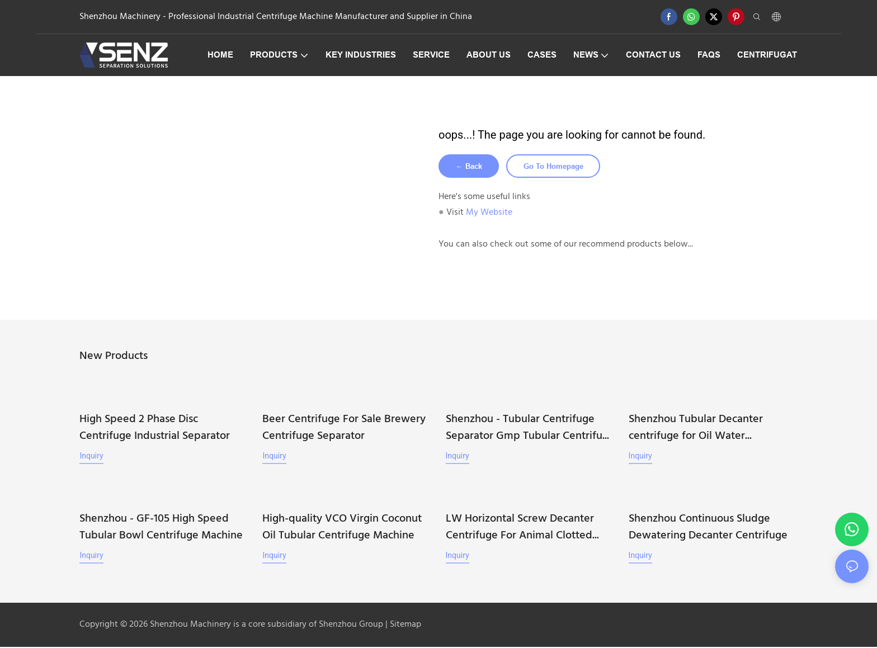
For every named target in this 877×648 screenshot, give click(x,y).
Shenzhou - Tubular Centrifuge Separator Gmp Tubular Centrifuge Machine (530, 429)
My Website (489, 214)
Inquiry (91, 457)
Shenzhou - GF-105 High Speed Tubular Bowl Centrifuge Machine (161, 528)
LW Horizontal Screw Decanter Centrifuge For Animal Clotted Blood (520, 528)
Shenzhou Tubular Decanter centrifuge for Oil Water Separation (696, 429)
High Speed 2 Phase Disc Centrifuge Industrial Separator (154, 429)
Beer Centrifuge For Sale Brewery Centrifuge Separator (344, 429)
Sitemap (404, 625)
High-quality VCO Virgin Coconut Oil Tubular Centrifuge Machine (342, 528)
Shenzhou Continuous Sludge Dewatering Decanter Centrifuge (708, 528)
